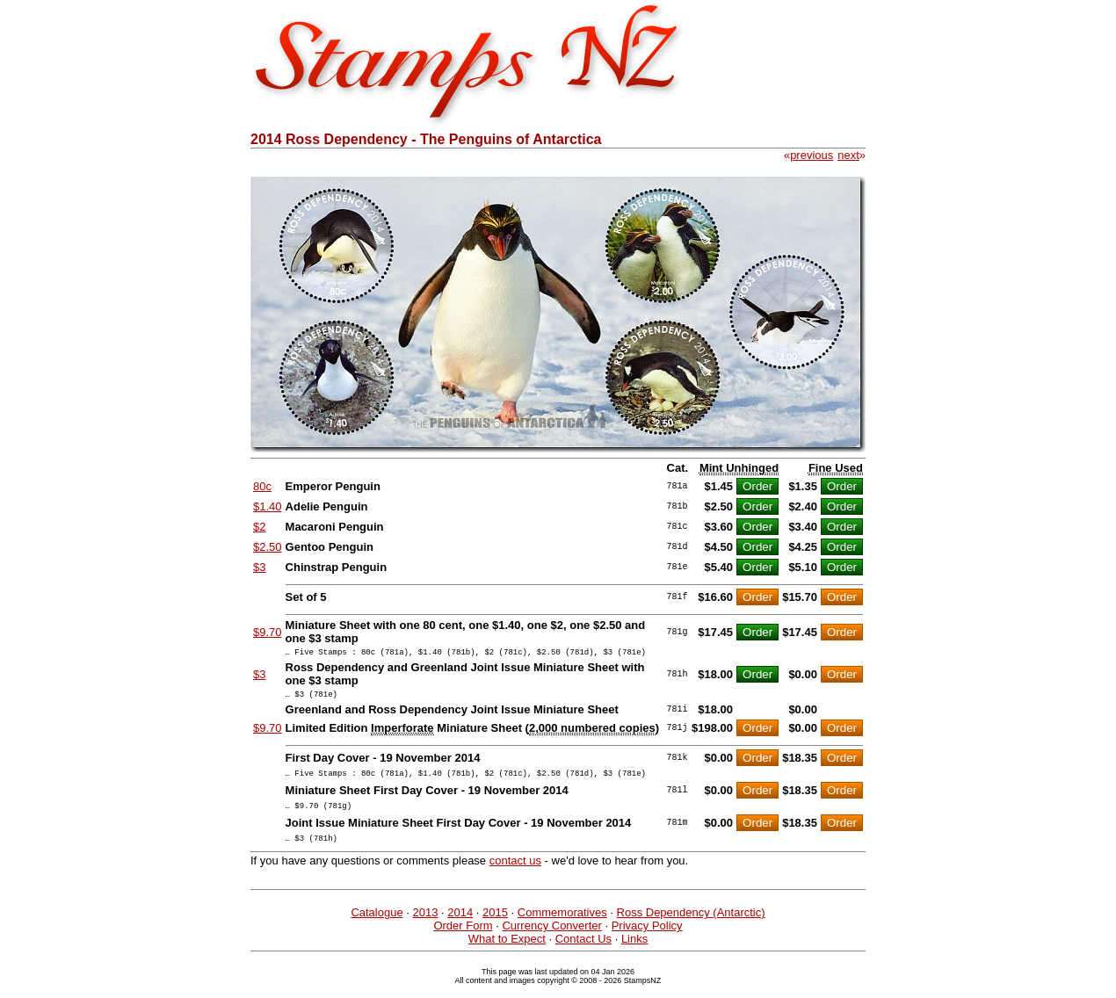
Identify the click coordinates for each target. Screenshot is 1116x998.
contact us (515, 873)
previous (811, 155)
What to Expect (507, 951)
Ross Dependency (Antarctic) (691, 925)
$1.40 (267, 506)
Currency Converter (551, 938)
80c (262, 486)
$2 (259, 526)
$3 (259, 567)
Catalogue (376, 925)
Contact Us (583, 951)
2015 (495, 925)
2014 (460, 925)
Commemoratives (562, 925)
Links (634, 951)
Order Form (462, 938)
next (848, 155)
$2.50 (267, 546)
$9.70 (267, 632)
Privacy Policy (647, 938)
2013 (425, 925)
